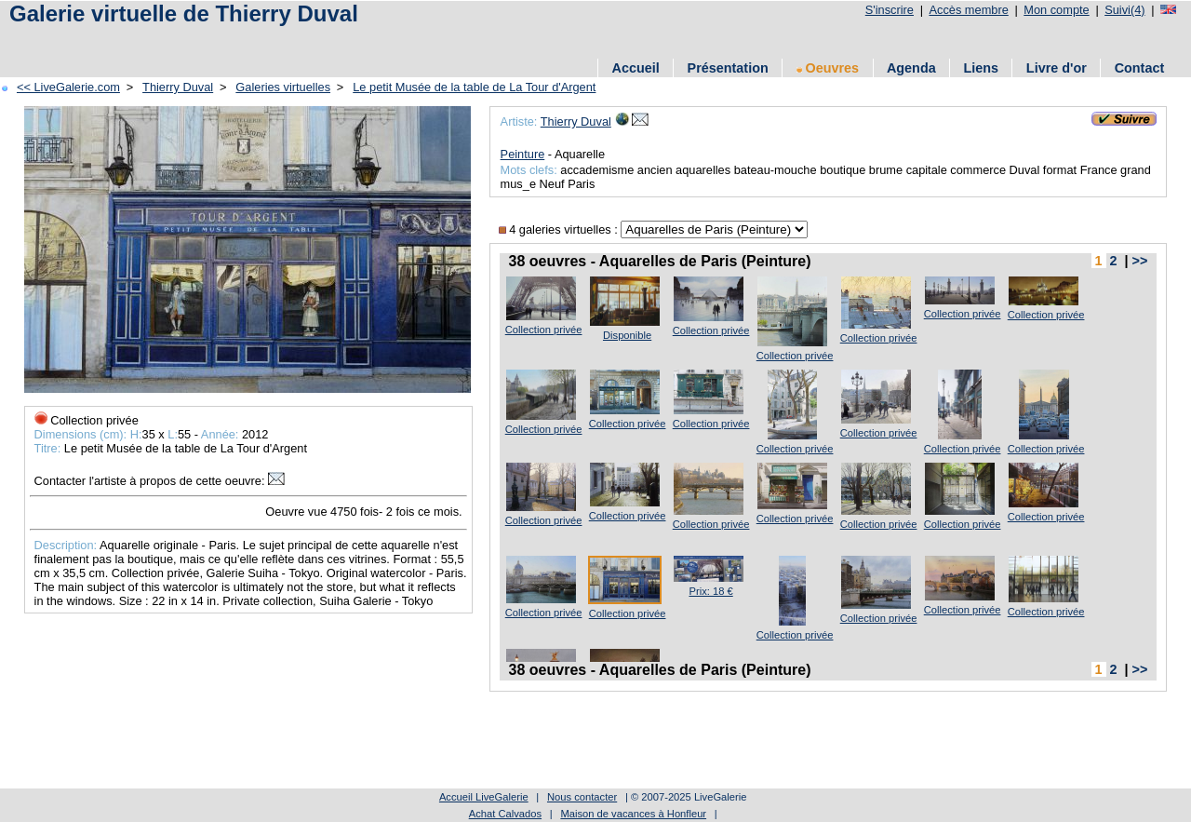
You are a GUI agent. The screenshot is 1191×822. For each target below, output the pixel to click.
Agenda (911, 68)
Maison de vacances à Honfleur (633, 813)
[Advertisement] (343, 40)
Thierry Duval (177, 87)
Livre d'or (1056, 68)
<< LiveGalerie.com (68, 87)
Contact (1140, 68)
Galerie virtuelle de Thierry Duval (183, 13)
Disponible (627, 335)
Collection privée (543, 329)
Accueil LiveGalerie (484, 796)
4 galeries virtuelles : (560, 229)
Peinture (523, 154)
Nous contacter (582, 796)
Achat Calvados (505, 813)
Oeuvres (828, 68)
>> (1140, 260)
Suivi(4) (1124, 10)
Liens (980, 68)
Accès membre (968, 10)
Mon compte (1056, 10)
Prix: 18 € (710, 591)
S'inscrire (889, 10)
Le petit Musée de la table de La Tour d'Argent (474, 87)
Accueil (636, 68)
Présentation (728, 68)
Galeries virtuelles (282, 87)
